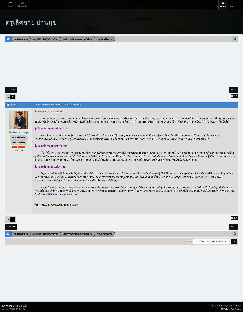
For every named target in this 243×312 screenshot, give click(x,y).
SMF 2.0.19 (211, 305)
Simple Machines (234, 305)
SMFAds (224, 308)
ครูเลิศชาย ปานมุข (11, 305)
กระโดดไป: (188, 240)
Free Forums (236, 308)
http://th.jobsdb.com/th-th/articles (59, 203)
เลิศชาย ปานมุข (20, 131)
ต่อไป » (233, 89)
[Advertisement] (98, 64)
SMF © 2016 (221, 305)
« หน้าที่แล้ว (11, 89)
